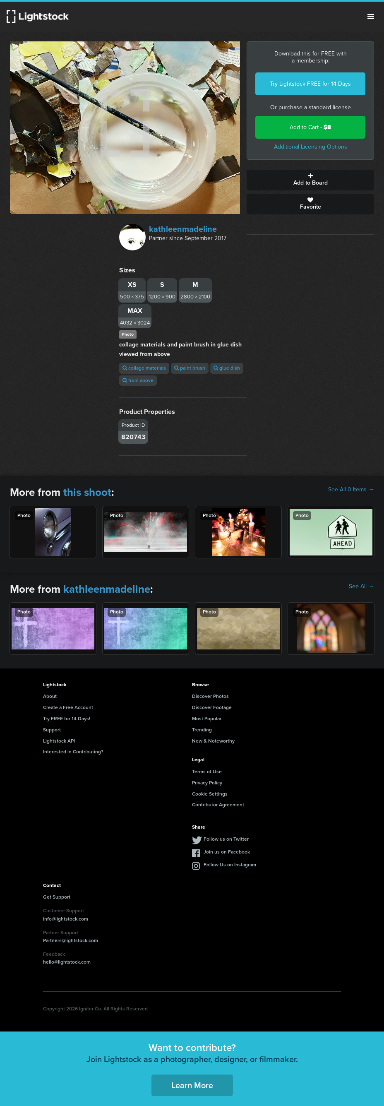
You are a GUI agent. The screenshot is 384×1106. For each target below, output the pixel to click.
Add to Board (310, 180)
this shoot (87, 492)
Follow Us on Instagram (230, 864)
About (50, 696)
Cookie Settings (210, 794)
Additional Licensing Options (310, 146)
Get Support (56, 897)
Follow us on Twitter (226, 839)
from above (138, 380)
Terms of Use (207, 771)
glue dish (227, 368)
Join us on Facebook (227, 852)
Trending (202, 729)
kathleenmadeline (183, 229)
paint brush (189, 368)
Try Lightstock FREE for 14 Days (310, 83)
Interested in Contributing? (73, 751)
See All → (361, 586)
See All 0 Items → (351, 490)
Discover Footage (212, 707)
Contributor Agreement (218, 804)
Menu (370, 16)
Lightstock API (59, 741)
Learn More (192, 1085)
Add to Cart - (310, 127)
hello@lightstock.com (67, 962)
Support (52, 729)
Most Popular (206, 718)
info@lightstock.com (65, 919)
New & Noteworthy (213, 741)
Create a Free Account (68, 707)
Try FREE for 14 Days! (66, 718)
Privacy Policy (207, 782)
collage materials (144, 368)
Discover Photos (210, 696)
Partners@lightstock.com (70, 940)
